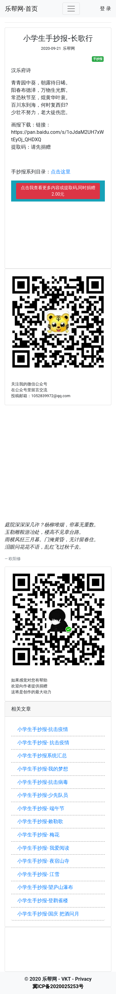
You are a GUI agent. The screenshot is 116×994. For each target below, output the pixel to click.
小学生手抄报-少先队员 (42, 795)
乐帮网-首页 (21, 8)
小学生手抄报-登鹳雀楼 (42, 900)
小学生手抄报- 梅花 (38, 835)
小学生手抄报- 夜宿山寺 (43, 861)
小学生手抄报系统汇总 (42, 755)
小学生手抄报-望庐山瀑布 (45, 887)
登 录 (105, 8)
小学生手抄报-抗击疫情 (42, 729)
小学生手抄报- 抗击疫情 (43, 743)
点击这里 (61, 172)
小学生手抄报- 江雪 (38, 874)
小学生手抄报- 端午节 (40, 808)
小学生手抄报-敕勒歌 (40, 821)
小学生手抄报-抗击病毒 (42, 782)
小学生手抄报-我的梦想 (42, 769)
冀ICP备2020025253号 (58, 986)
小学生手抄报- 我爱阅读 (43, 848)
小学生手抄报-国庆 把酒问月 (48, 914)
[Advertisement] (58, 229)
